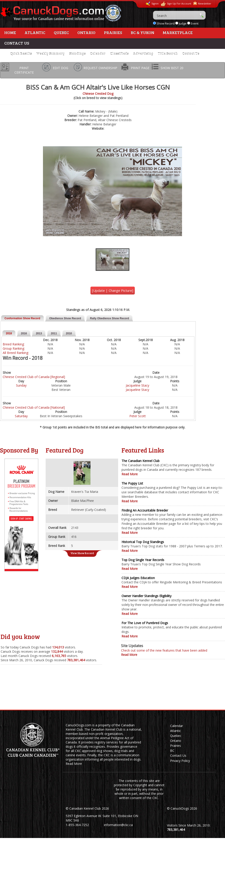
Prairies (113, 32)
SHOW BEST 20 (172, 68)
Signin (152, 3)
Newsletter (202, 3)
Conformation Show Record (22, 318)
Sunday (21, 385)
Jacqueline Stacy (137, 385)
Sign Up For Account (176, 4)
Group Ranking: (14, 348)
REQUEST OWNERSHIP (100, 68)
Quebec (61, 32)
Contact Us (16, 43)
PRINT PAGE (140, 68)
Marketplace (178, 32)
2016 (24, 333)
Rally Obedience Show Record (109, 318)
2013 (39, 333)
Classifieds (119, 53)
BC (172, 750)
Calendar (98, 53)
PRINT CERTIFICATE (24, 70)
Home (10, 32)
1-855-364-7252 (77, 825)
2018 (9, 333)
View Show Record (82, 553)
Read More (130, 474)
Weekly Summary (50, 53)
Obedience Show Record (65, 318)
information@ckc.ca (118, 825)
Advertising (143, 53)
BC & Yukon (142, 32)
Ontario (86, 32)
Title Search (168, 53)
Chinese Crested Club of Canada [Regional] (34, 377)
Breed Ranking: (14, 344)
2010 (69, 333)
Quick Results (21, 53)
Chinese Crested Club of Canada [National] (34, 407)
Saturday (21, 416)
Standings (77, 53)
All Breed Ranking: (16, 353)
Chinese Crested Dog (98, 93)
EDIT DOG (60, 68)
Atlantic (35, 32)
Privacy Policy (180, 761)
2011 (54, 333)
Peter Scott (137, 416)
